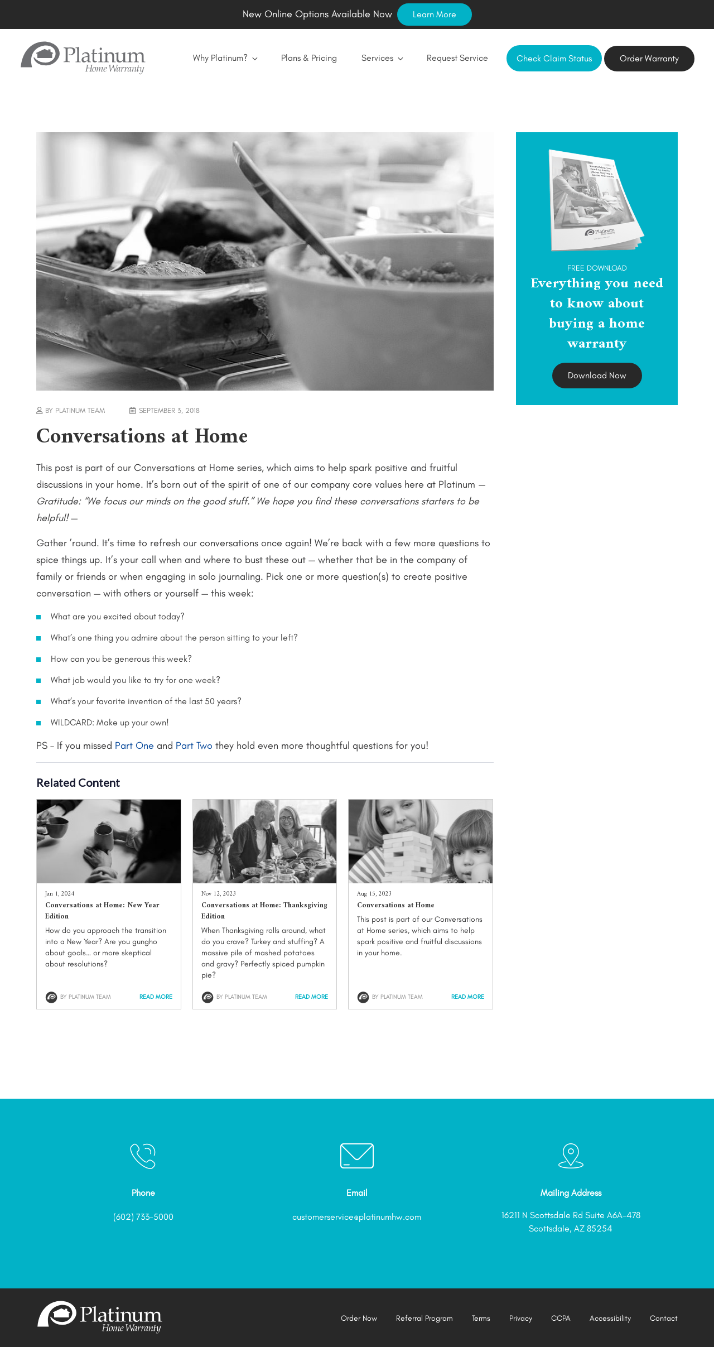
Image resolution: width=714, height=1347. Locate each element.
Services (381, 57)
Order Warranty (649, 58)
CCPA (561, 1318)
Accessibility (610, 1318)
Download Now (597, 375)
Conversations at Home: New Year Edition (102, 911)
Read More (155, 996)
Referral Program (424, 1318)
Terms (481, 1318)
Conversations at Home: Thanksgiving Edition (264, 911)
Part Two (194, 745)
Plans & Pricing (309, 57)
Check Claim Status (554, 58)
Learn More (434, 14)
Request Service (457, 57)
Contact (664, 1318)
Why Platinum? (225, 57)
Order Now (359, 1318)
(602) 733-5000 (143, 1216)
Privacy (520, 1318)
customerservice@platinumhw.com (356, 1216)
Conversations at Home (396, 905)
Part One (134, 745)
